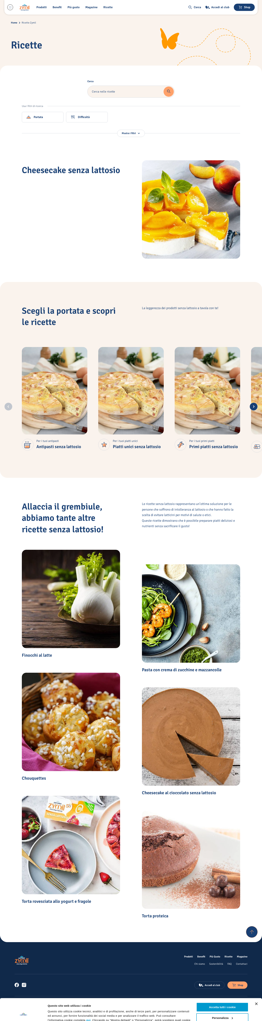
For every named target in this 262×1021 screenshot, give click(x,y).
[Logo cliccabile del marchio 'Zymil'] (24, 7)
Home (14, 22)
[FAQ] (229, 964)
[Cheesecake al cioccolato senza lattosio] (191, 736)
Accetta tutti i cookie (222, 986)
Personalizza (222, 997)
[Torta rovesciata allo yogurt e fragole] (71, 845)
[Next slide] (254, 407)
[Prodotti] (188, 956)
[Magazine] (92, 7)
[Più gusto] (74, 7)
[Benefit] (58, 7)
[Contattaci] (241, 964)
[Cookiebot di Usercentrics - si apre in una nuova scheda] (23, 1014)
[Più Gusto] (215, 956)
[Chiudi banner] (256, 983)
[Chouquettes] (71, 722)
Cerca (90, 81)
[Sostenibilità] (216, 964)
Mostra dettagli (57, 1013)
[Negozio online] (244, 7)
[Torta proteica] (191, 859)
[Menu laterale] (10, 7)
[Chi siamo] (199, 964)
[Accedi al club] (217, 7)
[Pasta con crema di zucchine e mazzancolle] (191, 613)
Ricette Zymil (29, 22)
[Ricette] (229, 956)
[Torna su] (252, 932)
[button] (42, 7)
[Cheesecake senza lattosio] (191, 209)
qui (88, 999)
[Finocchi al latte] (71, 599)
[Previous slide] (8, 407)
